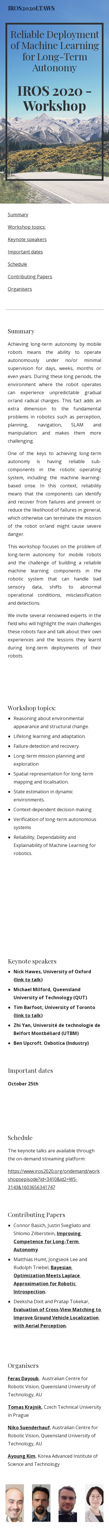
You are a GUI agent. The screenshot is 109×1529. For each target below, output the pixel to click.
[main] (54, 102)
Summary (18, 214)
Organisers (20, 289)
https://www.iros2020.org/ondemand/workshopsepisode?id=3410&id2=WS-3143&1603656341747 (54, 1179)
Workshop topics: (27, 227)
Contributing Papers (30, 276)
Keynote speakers (27, 239)
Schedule (17, 264)
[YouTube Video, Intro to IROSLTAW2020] (54, 907)
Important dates (25, 252)
